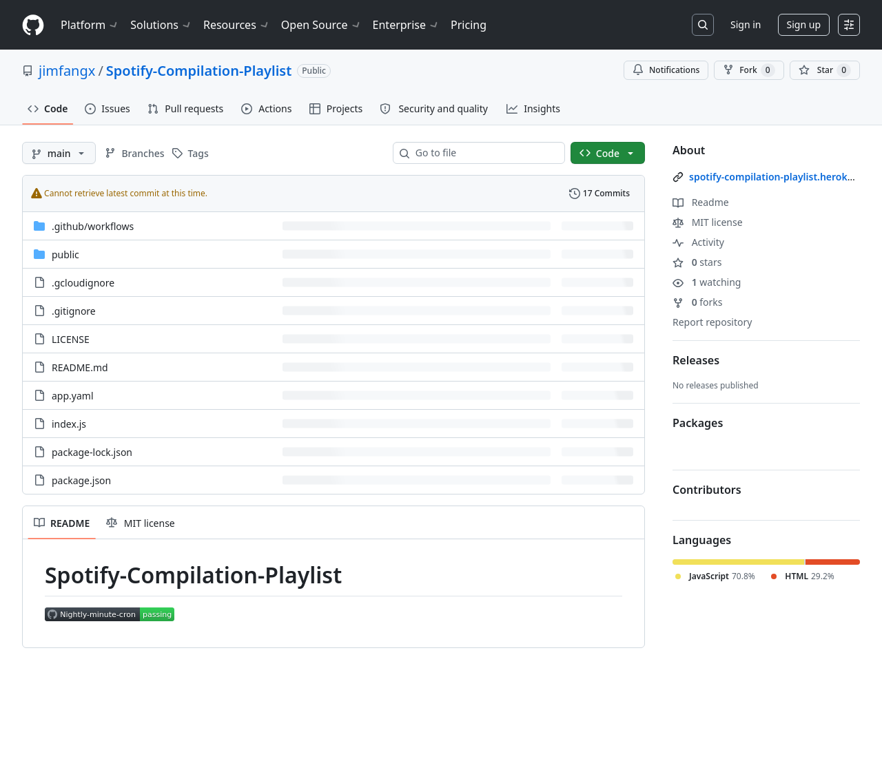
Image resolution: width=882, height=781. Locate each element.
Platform (90, 24)
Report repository (712, 322)
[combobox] (484, 153)
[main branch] (59, 153)
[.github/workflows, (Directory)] (93, 226)
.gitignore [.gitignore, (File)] (74, 310)
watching (707, 282)
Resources (236, 24)
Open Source (321, 24)
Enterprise (406, 24)
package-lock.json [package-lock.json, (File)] (92, 452)
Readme (701, 202)
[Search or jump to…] (703, 24)
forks (698, 302)
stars (697, 262)
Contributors (707, 489)
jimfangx (67, 70)
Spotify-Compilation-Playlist (198, 70)
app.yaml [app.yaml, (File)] (73, 395)
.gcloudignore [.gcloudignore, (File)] (83, 282)
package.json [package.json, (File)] (81, 480)
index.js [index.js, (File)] (69, 423)
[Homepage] (33, 25)
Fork (749, 70)
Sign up (804, 24)
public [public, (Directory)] (65, 254)
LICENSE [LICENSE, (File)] (71, 339)
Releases (696, 360)
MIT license (708, 222)
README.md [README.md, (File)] (80, 367)
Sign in (745, 24)
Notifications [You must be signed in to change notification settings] (666, 70)
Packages (698, 422)
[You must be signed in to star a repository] (825, 70)
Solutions (161, 24)
